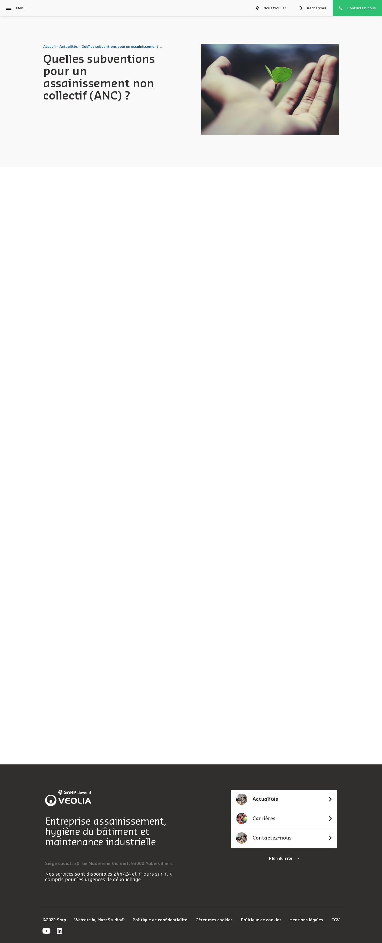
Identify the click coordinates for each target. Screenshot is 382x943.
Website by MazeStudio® (99, 920)
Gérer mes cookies (214, 920)
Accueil (49, 46)
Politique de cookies (261, 920)
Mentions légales (306, 920)
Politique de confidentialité (160, 920)
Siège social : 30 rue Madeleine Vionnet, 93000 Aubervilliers (109, 864)
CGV (335, 920)
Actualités (68, 46)
